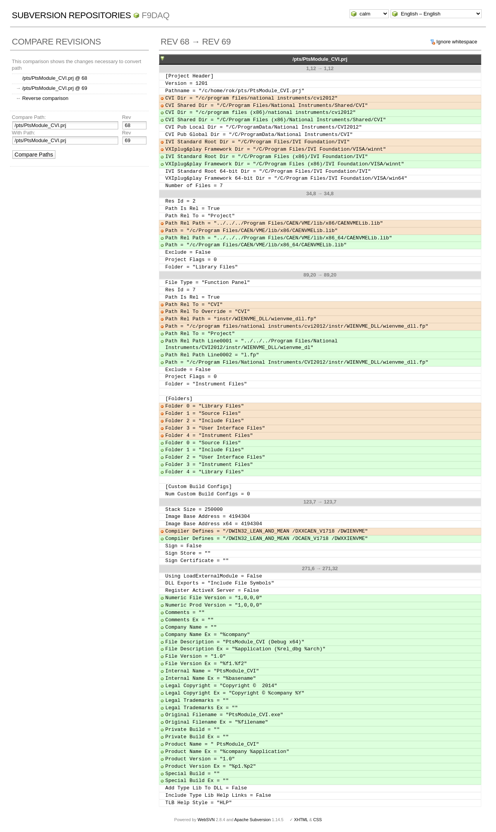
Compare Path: (29, 117)
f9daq (156, 15)
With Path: (23, 133)
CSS (317, 819)
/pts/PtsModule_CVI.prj (320, 59)
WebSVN (206, 819)
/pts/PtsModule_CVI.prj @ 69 (54, 88)
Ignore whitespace (456, 42)
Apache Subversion (252, 819)
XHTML (301, 819)
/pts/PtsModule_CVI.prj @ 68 (54, 78)
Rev (126, 117)
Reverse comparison (45, 98)
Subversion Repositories (71, 15)
